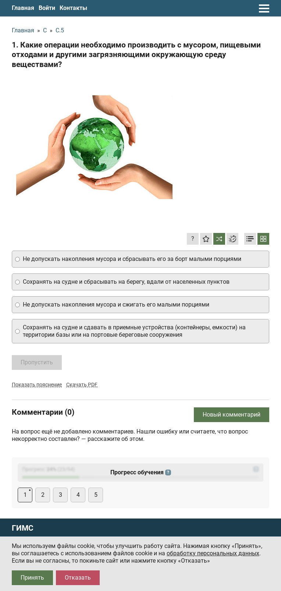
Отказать (78, 577)
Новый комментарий (231, 414)
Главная (23, 7)
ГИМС (22, 528)
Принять (32, 577)
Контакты (73, 7)
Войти (47, 7)
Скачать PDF (81, 384)
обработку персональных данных (213, 553)
